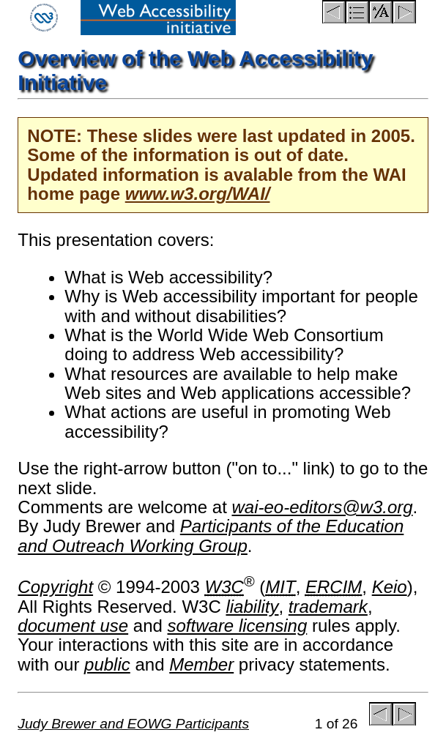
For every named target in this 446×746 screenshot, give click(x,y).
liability (252, 606)
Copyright (55, 587)
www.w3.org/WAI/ (197, 194)
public (107, 664)
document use (73, 625)
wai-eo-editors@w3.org (321, 507)
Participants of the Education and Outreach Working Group (211, 535)
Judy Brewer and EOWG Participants (133, 723)
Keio (389, 587)
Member (201, 664)
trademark (328, 606)
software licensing (238, 625)
